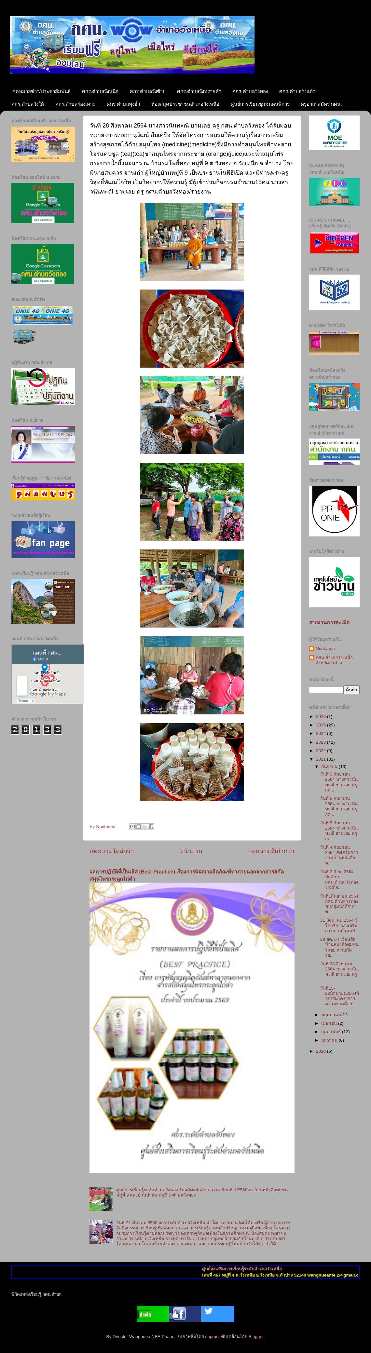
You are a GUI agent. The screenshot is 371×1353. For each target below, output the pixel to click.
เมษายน (329, 1023)
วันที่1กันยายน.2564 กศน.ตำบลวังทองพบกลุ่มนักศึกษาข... (339, 904)
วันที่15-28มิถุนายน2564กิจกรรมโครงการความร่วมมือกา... (339, 996)
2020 (321, 1051)
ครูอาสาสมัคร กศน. (321, 104)
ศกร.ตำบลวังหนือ (100, 91)
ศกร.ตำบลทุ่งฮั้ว (123, 104)
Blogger (256, 1336)
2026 (321, 716)
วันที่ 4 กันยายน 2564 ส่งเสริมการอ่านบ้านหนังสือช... (339, 855)
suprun (211, 1336)
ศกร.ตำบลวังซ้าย (148, 91)
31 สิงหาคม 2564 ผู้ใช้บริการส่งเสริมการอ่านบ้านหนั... (339, 925)
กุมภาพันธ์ (331, 1031)
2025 (321, 725)
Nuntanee (325, 648)
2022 (321, 750)
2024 (321, 733)
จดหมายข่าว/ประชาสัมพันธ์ (42, 91)
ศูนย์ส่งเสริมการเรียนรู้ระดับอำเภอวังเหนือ (255, 1268)
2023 (321, 742)
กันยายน (330, 766)
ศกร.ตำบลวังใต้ (27, 104)
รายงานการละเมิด (329, 622)
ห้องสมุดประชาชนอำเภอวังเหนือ (185, 104)
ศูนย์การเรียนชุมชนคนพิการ (260, 104)
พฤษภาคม (331, 1014)
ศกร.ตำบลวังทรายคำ (199, 91)
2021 (321, 759)
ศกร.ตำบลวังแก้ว (297, 91)
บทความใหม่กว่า (111, 851)
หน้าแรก (191, 851)
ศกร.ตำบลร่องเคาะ (75, 104)
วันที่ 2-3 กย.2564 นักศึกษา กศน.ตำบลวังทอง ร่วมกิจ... (339, 879)
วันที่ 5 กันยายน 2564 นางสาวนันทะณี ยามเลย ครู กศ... (339, 782)
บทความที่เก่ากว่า (271, 851)
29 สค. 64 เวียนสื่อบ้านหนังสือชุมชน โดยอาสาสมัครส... (339, 947)
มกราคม (330, 1040)
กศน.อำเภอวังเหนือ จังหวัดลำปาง (334, 660)
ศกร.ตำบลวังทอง (250, 91)
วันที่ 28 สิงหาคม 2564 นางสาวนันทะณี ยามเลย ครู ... (339, 971)
